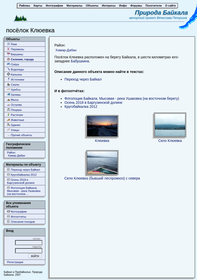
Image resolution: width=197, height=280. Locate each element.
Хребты (14, 89)
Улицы (13, 130)
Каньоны (14, 74)
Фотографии (17, 211)
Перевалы (15, 49)
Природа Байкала (161, 12)
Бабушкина (80, 61)
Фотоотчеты (16, 216)
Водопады (15, 69)
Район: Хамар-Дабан (16, 154)
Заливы (14, 94)
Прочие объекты (19, 135)
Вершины (15, 54)
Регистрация (15, 262)
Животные (15, 119)
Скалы (13, 84)
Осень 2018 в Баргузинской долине (21, 181)
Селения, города (20, 59)
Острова (14, 104)
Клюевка (102, 141)
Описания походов (21, 221)
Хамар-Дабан (66, 50)
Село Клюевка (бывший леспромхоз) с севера (102, 178)
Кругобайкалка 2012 (22, 174)
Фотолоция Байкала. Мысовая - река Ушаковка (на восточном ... (23, 190)
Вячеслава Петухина (172, 18)
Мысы (13, 99)
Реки (12, 44)
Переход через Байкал (23, 169)
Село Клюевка (170, 141)
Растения (15, 114)
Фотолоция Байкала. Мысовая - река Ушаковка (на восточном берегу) (121, 98)
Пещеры (14, 109)
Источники (15, 79)
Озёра (13, 64)
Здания (13, 124)
